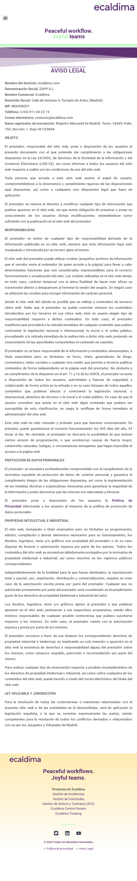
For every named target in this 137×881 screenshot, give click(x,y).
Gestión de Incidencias (68, 794)
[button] (5, 18)
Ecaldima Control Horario (68, 808)
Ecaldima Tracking (68, 813)
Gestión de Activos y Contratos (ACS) (68, 804)
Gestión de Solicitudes (68, 799)
